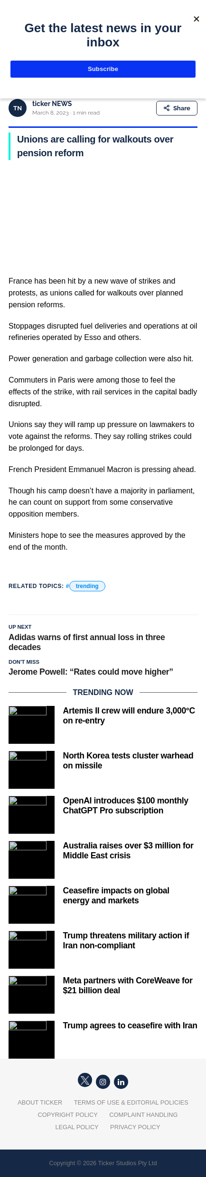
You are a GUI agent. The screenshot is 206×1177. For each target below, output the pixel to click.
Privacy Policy (135, 1127)
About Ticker (40, 1102)
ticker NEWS (52, 103)
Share (176, 108)
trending (87, 586)
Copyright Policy (68, 1114)
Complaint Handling (143, 1114)
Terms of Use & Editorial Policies (131, 1102)
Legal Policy (76, 1127)
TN (17, 108)
